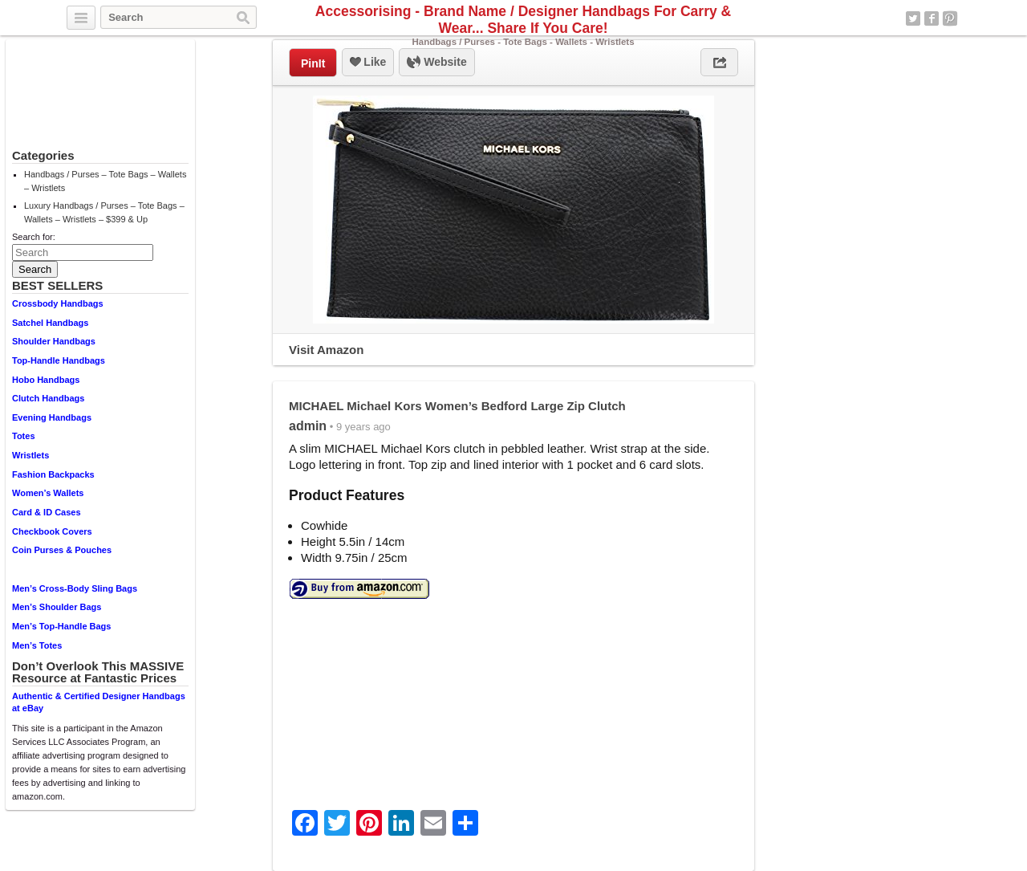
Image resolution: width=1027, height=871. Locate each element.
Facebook (931, 18)
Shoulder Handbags (53, 341)
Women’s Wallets (47, 493)
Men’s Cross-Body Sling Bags (74, 588)
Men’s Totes (37, 645)
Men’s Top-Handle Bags (61, 626)
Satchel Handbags (50, 323)
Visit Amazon (326, 349)
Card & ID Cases (46, 512)
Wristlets (30, 455)
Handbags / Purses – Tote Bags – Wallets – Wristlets (105, 181)
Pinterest (950, 18)
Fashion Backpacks (53, 474)
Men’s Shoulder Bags (56, 607)
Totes (23, 436)
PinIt (313, 63)
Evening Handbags (51, 417)
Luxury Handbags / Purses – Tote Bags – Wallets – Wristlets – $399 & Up (104, 212)
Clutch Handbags (48, 398)
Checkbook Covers (52, 531)
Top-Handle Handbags (58, 360)
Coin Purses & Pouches (62, 550)
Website (436, 62)
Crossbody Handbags (58, 303)
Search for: (33, 237)
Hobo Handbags (45, 380)
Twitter (913, 18)
